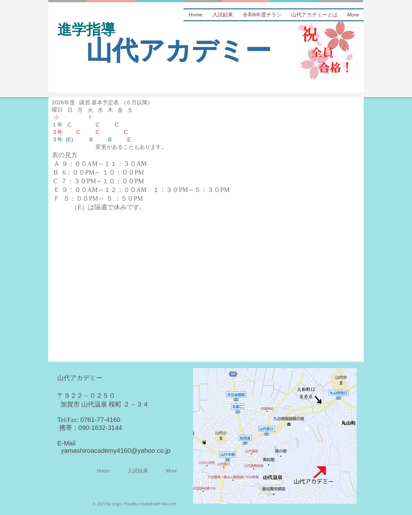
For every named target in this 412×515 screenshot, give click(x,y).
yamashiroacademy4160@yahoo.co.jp (116, 450)
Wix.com (168, 503)
